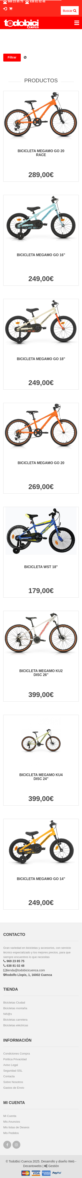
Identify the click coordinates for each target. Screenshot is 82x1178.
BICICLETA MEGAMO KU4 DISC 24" (41, 777)
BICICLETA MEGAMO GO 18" (41, 359)
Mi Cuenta (9, 1116)
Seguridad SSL (12, 1070)
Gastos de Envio (13, 1087)
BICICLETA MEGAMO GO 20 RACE (41, 153)
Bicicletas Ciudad (14, 1002)
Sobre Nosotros (13, 1082)
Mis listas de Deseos (16, 1127)
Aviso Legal (10, 1065)
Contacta (9, 1076)
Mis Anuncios (11, 1121)
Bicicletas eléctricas (15, 1025)
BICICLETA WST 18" (41, 567)
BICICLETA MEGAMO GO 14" (41, 879)
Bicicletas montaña (15, 1008)
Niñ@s (7, 1014)
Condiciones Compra (16, 1053)
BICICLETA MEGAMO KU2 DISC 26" (41, 673)
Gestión (51, 1166)
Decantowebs (32, 1166)
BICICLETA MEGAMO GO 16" (41, 255)
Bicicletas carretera (15, 1019)
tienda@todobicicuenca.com (24, 970)
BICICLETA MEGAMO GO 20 (41, 463)
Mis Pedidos (11, 1133)
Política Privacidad (15, 1059)
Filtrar (12, 57)
